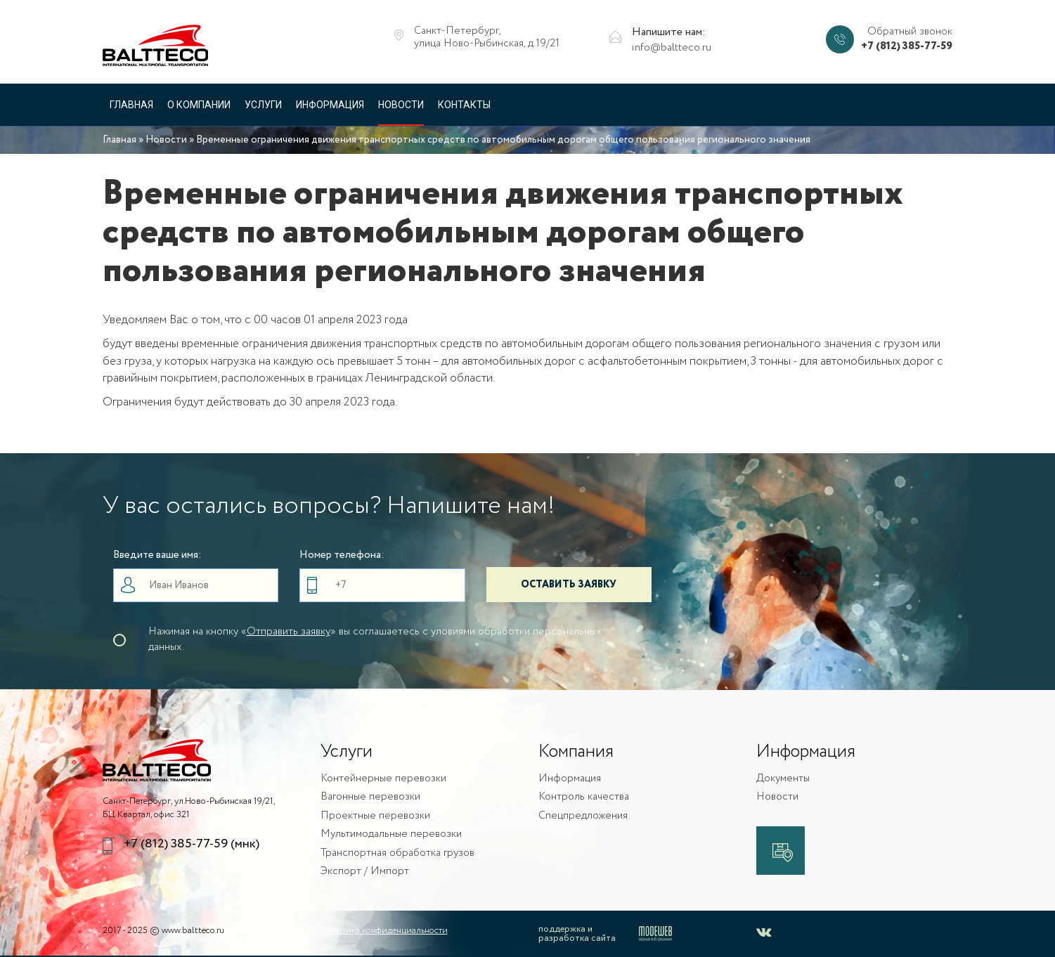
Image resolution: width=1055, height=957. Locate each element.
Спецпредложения (583, 816)
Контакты (464, 104)
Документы (783, 779)
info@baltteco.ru (671, 48)
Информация (330, 104)
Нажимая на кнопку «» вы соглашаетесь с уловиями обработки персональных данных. (374, 639)
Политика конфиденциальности (384, 930)
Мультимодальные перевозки (391, 834)
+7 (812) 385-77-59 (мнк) (191, 844)
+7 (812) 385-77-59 (906, 46)
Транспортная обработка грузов (397, 853)
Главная (131, 104)
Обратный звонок (909, 32)
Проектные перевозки (375, 816)
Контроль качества (583, 797)
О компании (199, 104)
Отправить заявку (288, 631)
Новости (401, 104)
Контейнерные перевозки (383, 779)
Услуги (263, 104)
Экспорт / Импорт (365, 871)
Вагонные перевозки (370, 797)
